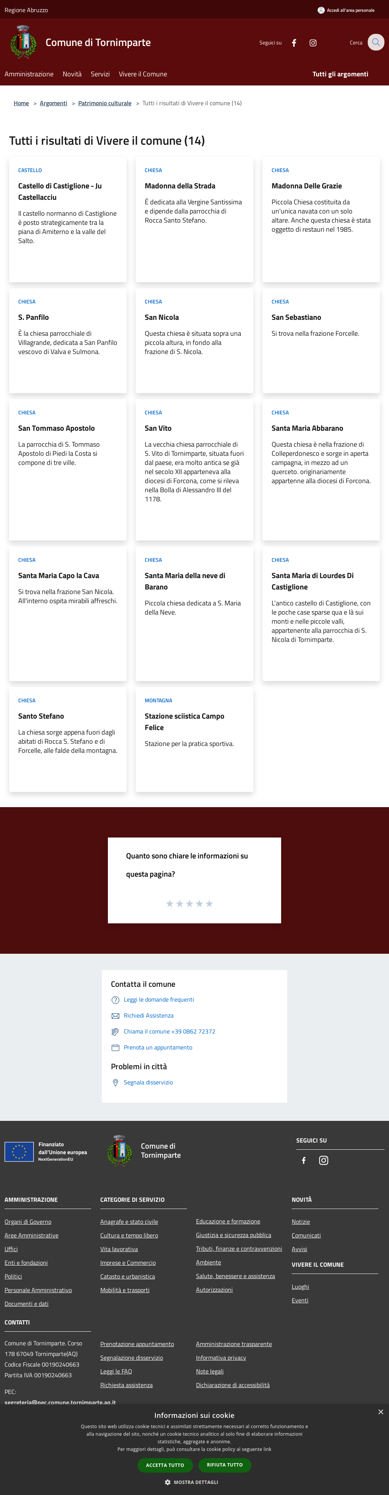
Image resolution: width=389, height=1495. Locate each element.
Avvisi (299, 1248)
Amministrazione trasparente (234, 1343)
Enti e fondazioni (26, 1262)
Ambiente (208, 1262)
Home (21, 102)
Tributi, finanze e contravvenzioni (239, 1248)
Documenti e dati (27, 1303)
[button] (194, 1482)
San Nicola (162, 317)
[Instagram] (307, 42)
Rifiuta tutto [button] (225, 1465)
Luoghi (300, 1286)
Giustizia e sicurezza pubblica (233, 1234)
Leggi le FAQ (116, 1371)
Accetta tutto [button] (165, 1465)
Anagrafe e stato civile (129, 1221)
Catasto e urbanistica (127, 1276)
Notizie (301, 1221)
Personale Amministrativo (38, 1289)
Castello (30, 170)
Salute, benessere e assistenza (235, 1275)
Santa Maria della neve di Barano (185, 581)
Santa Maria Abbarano (307, 428)
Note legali (210, 1371)
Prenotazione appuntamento (137, 1343)
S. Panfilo (33, 317)
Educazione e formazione (228, 1221)
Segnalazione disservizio (131, 1357)
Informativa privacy (221, 1357)
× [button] (380, 1412)
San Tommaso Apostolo (56, 428)
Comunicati (306, 1235)
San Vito (158, 428)
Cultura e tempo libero (129, 1235)
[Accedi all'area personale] (346, 10)
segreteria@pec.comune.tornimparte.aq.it (60, 1402)
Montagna (158, 700)
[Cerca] (375, 42)
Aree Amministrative (32, 1235)
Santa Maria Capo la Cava (58, 575)
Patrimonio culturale (104, 102)
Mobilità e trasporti (125, 1289)
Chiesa (153, 170)
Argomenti (53, 102)
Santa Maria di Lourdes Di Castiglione (313, 581)
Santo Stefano (41, 716)
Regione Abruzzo (26, 9)
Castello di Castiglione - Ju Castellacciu (60, 191)
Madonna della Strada (180, 185)
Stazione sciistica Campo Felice (185, 721)
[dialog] (194, 1449)
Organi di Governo (28, 1221)
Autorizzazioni (214, 1289)
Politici (13, 1276)
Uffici (11, 1248)
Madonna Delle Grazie (307, 185)
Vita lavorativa (119, 1248)
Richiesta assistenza (126, 1384)
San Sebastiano (296, 317)
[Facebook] (288, 42)
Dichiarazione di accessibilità (233, 1384)
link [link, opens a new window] (268, 1449)
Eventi (300, 1300)
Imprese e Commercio (128, 1262)
